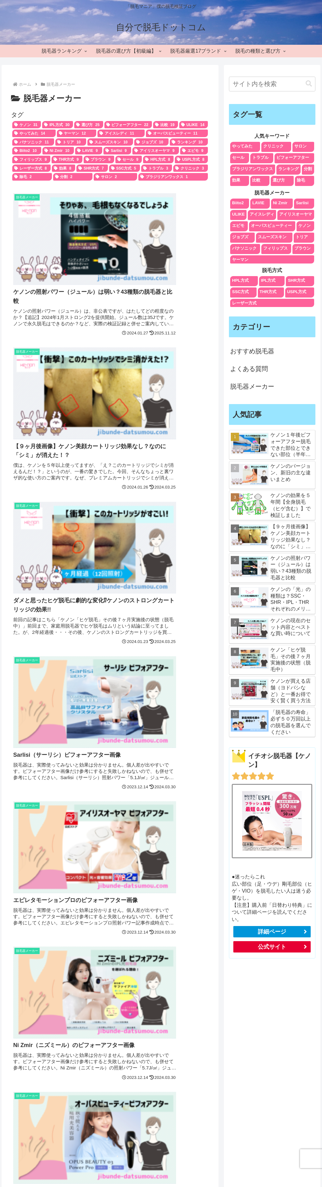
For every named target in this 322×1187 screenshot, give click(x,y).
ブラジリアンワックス (252, 168)
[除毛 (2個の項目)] (32, 177)
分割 (308, 168)
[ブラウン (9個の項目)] (99, 159)
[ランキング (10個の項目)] (189, 142)
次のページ (110, 641)
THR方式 (268, 291)
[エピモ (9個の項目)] (194, 150)
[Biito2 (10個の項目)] (26, 150)
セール (238, 157)
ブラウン (302, 248)
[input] (272, 84)
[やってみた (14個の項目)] (34, 133)
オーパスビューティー (271, 225)
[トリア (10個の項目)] (70, 142)
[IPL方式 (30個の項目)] (57, 125)
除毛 (301, 180)
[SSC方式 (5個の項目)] (124, 168)
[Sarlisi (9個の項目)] (117, 150)
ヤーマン (240, 259)
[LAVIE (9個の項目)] (88, 150)
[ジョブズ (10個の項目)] (151, 142)
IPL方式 (268, 280)
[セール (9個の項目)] (128, 159)
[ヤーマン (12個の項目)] (77, 133)
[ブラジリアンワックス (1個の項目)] (173, 177)
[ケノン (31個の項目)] (26, 125)
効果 (236, 180)
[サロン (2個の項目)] (115, 177)
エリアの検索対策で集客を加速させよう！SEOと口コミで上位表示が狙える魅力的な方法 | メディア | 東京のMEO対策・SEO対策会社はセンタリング (268, 1063)
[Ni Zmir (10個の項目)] (58, 150)
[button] (308, 83)
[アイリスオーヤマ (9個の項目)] (155, 150)
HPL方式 (240, 280)
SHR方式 (296, 280)
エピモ (238, 225)
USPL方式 (297, 291)
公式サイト (272, 947)
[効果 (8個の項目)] (63, 168)
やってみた (242, 146)
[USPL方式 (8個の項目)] (191, 159)
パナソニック (244, 248)
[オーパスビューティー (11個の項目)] (177, 133)
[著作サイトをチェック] (152, 1124)
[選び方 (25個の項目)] (88, 125)
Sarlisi (302, 202)
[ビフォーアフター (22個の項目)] (128, 125)
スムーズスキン (272, 237)
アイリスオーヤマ (295, 214)
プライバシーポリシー (204, 1167)
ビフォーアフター (292, 157)
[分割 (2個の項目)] (73, 177)
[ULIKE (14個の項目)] (193, 125)
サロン (300, 146)
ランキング (288, 168)
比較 (256, 180)
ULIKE (238, 214)
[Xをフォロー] (161, 1124)
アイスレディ (262, 214)
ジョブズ (240, 237)
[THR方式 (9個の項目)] (67, 159)
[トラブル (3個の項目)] (156, 168)
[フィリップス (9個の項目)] (31, 159)
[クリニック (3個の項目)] (190, 168)
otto (161, 1041)
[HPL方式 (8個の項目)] (158, 159)
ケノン (304, 225)
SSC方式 (240, 291)
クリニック (273, 146)
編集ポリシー (245, 1167)
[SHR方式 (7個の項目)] (92, 168)
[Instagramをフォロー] (170, 1124)
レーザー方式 (244, 303)
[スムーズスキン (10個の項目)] (110, 142)
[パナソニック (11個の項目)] (33, 142)
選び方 (279, 180)
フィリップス (275, 248)
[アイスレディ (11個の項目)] (121, 133)
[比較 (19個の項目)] (165, 125)
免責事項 (274, 1167)
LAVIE (258, 202)
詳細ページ (272, 932)
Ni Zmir (280, 202)
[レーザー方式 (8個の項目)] (31, 168)
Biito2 (238, 202)
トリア (302, 237)
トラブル (260, 157)
